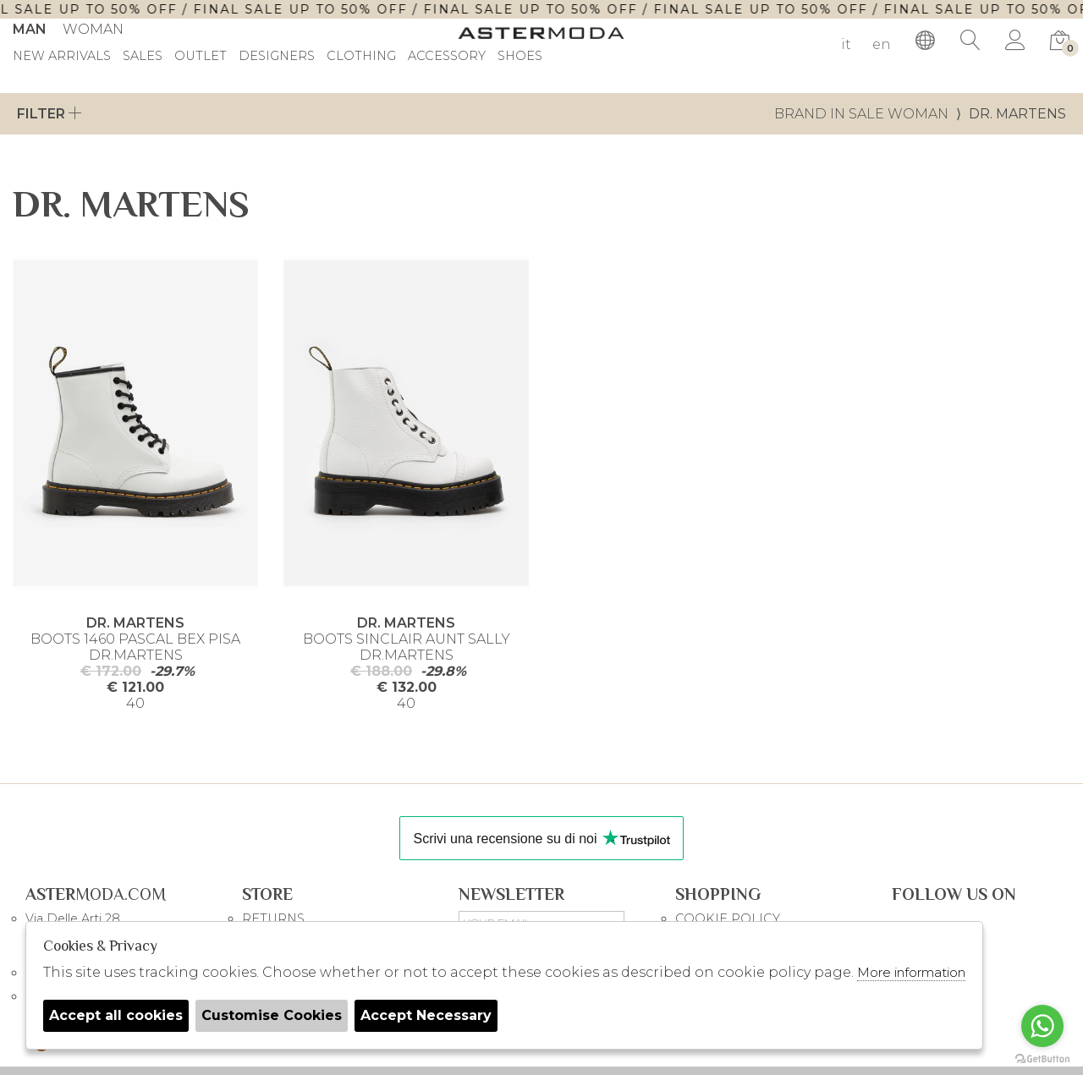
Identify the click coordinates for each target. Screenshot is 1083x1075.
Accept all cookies (116, 1015)
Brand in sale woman (861, 114)
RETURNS (273, 918)
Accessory (447, 56)
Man (30, 29)
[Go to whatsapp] (1042, 1026)
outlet (200, 56)
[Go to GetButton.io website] (1042, 1058)
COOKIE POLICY (727, 918)
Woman (93, 29)
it (846, 44)
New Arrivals (62, 56)
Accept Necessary (426, 1015)
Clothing (361, 56)
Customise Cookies (271, 1015)
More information (911, 972)
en (881, 44)
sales (142, 56)
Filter (49, 114)
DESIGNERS (277, 56)
